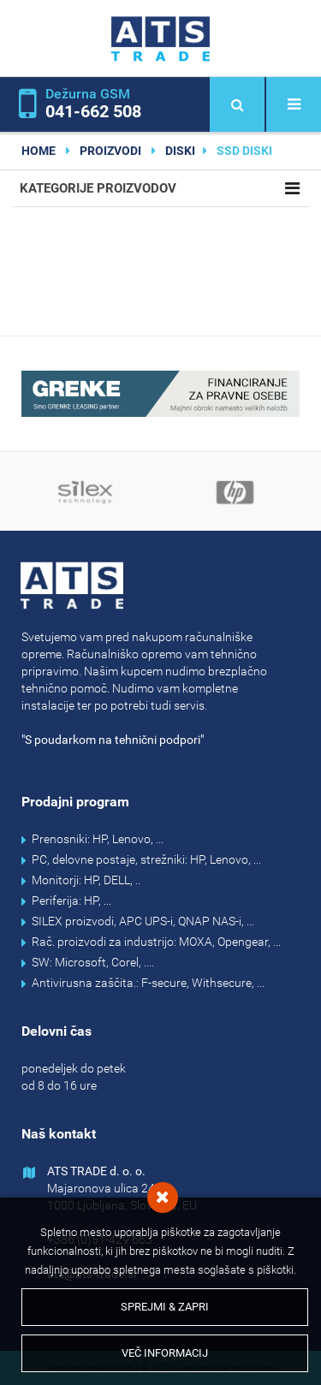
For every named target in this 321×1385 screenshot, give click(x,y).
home (38, 151)
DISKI (180, 151)
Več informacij (165, 1352)
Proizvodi (110, 151)
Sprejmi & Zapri (165, 1306)
